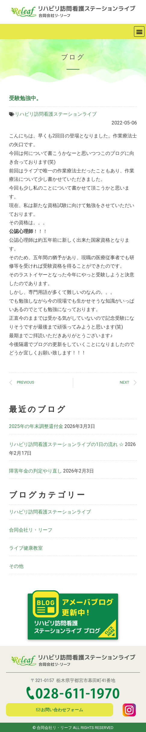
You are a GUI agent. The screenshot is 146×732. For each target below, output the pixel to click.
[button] (139, 31)
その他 (16, 566)
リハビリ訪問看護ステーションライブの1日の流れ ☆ (66, 444)
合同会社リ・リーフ (30, 530)
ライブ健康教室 (26, 548)
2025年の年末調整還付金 (36, 426)
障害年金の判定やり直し (35, 471)
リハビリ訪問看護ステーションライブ (56, 114)
